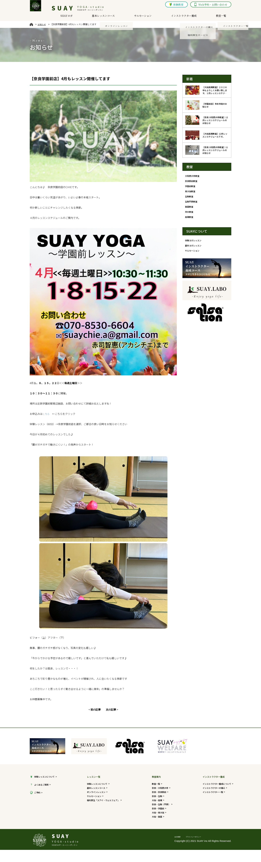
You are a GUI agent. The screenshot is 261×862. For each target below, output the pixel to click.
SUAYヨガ (70, 17)
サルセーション (147, 17)
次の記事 (111, 709)
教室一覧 (226, 17)
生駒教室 (189, 198)
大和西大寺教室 (193, 176)
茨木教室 (189, 215)
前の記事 (96, 709)
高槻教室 (189, 220)
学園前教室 (190, 187)
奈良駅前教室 (191, 181)
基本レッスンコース (108, 17)
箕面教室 (189, 209)
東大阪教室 (190, 192)
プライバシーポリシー (202, 840)
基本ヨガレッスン (194, 250)
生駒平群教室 (191, 204)
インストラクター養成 (189, 17)
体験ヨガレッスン (194, 244)
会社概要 (179, 840)
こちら (46, 414)
